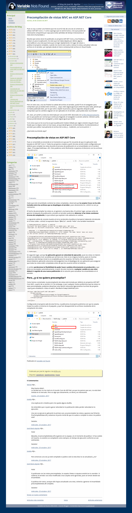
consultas (11, 201)
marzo (12, 121)
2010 (11, 144)
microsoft (11, 234)
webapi (11, 288)
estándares (12, 215)
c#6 (10, 198)
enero (12, 126)
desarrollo (11, 209)
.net (10, 165)
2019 (11, 48)
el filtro (90, 115)
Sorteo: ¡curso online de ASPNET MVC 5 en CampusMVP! (119, 84)
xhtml (10, 290)
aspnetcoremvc (13, 178)
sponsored (12, 267)
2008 (11, 149)
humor (10, 226)
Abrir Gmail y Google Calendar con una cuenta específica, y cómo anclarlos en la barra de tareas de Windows (119, 40)
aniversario (12, 171)
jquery (10, 232)
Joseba (29, 405)
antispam (11, 173)
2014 (11, 133)
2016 (11, 128)
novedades (12, 246)
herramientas (12, 223)
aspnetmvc (12, 180)
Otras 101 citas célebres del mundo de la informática (118, 105)
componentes (13, 200)
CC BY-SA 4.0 (90, 511)
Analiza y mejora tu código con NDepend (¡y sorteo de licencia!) (119, 95)
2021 (11, 43)
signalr (10, 259)
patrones (11, 248)
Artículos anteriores (95, 506)
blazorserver (12, 188)
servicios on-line (13, 257)
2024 (11, 35)
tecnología (12, 271)
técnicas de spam (14, 269)
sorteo (10, 263)
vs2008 (11, 284)
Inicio (85, 4)
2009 (11, 147)
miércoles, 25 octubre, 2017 (41, 430)
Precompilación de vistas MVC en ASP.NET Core (17, 69)
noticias (11, 244)
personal (11, 249)
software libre (13, 261)
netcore (11, 242)
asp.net (11, 175)
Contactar (99, 4)
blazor (10, 186)
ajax (10, 169)
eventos (11, 217)
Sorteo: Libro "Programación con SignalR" (118, 123)
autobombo (12, 184)
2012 (11, 139)
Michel (29, 390)
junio (11, 115)
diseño (10, 211)
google (10, 221)
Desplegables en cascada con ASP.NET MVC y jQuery (119, 115)
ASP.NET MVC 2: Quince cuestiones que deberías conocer (119, 63)
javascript (11, 230)
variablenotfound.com (15, 278)
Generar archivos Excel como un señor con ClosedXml (118, 134)
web (10, 286)
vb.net (10, 280)
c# (9, 196)
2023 (11, 38)
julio (11, 112)
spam (10, 265)
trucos (10, 272)
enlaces (11, 213)
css (9, 203)
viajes (10, 282)
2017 (11, 54)
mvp (10, 238)
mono (10, 236)
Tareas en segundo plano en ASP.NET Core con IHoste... (16, 80)
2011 (11, 141)
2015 (11, 131)
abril (11, 119)
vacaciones (12, 274)
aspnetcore (12, 176)
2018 (11, 51)
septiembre (13, 110)
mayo (12, 117)
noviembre (13, 59)
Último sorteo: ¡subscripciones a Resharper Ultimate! (119, 53)
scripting (11, 255)
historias (11, 224)
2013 (11, 136)
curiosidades (12, 205)
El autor (92, 4)
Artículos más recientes (35, 506)
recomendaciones (14, 253)
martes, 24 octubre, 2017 (40, 401)
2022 (11, 40)
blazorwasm (12, 190)
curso (10, 207)
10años (11, 167)
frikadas (11, 219)
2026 (11, 29)
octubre (12, 61)
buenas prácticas (13, 194)
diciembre (13, 56)
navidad (11, 240)
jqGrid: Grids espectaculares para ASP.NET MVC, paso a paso (118, 74)
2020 (11, 46)
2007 (11, 152)
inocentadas (12, 228)
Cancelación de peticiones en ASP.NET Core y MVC (17, 91)
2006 (11, 155)
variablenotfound (14, 276)
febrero (12, 123)
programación (13, 251)
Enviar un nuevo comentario (37, 500)
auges (10, 182)
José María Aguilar (33, 434)
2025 (11, 32)
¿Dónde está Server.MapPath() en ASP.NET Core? (16, 101)
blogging (11, 192)
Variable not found (43, 366)
